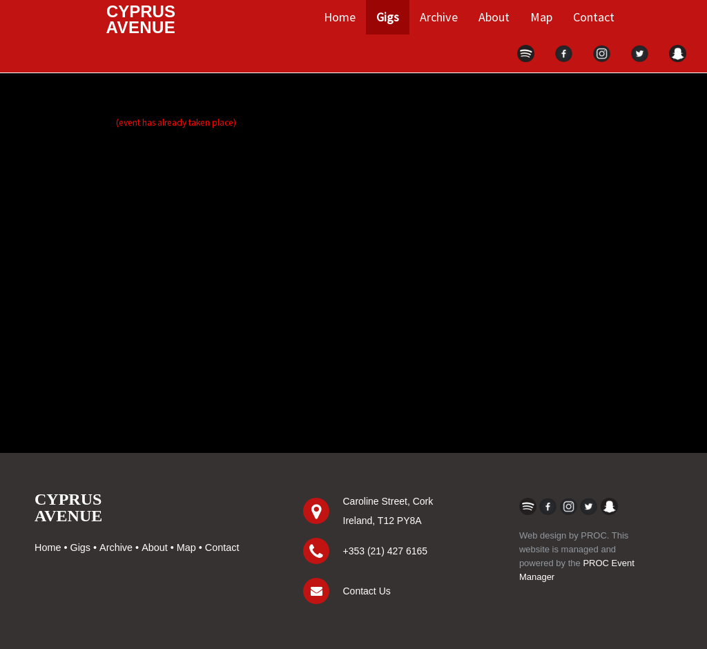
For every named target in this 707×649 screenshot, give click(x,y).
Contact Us (367, 591)
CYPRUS (141, 19)
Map (541, 17)
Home (340, 17)
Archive (439, 17)
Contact (593, 17)
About (494, 17)
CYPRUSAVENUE (68, 507)
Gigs (387, 17)
